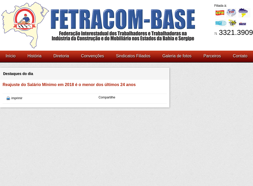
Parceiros (212, 56)
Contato (240, 56)
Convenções (92, 56)
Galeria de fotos (177, 56)
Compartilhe (107, 97)
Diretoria (61, 56)
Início (10, 56)
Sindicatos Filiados (133, 56)
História (34, 56)
